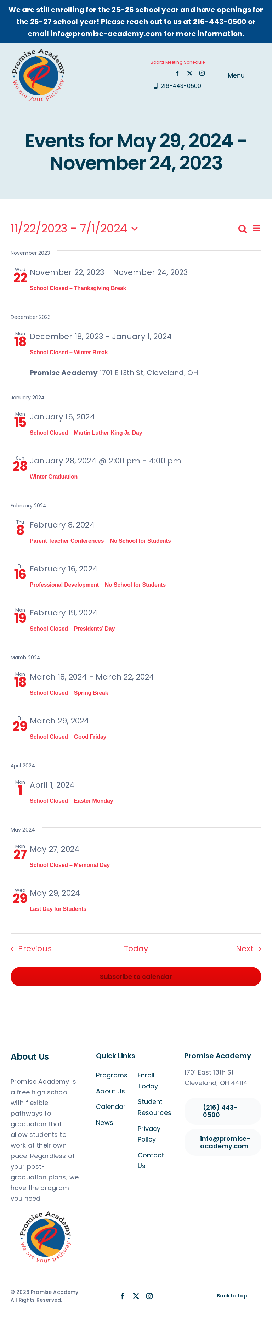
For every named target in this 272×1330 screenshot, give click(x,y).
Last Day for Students (58, 909)
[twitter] (189, 73)
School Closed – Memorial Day (70, 865)
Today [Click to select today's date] (136, 948)
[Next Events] (251, 948)
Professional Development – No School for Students (98, 585)
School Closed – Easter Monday (71, 801)
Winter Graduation (54, 477)
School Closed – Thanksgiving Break (78, 288)
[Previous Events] (29, 948)
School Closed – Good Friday (68, 737)
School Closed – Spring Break (69, 693)
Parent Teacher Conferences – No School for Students (100, 541)
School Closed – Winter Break (69, 352)
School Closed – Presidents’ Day (72, 629)
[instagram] (202, 73)
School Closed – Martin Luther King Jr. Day (86, 433)
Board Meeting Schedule (178, 62)
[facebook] (177, 73)
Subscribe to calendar (136, 976)
